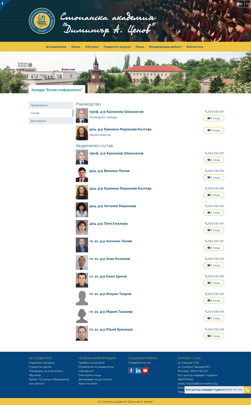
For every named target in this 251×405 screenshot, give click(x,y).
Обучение (92, 46)
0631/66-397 (214, 111)
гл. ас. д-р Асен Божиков (109, 259)
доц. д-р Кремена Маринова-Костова (120, 129)
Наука (140, 46)
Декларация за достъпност (95, 379)
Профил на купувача (91, 362)
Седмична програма (42, 362)
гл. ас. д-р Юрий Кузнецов (111, 329)
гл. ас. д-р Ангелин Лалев (110, 241)
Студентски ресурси (117, 46)
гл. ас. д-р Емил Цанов (108, 276)
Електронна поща (89, 375)
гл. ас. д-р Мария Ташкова (111, 311)
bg (241, 3)
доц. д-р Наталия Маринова (112, 206)
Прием (75, 46)
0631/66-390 (214, 188)
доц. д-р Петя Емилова (108, 223)
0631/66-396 (214, 293)
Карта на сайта (87, 383)
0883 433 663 (214, 389)
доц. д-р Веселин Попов (109, 171)
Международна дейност (165, 46)
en (247, 3)
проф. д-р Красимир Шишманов (116, 111)
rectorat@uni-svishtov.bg (201, 383)
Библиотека (195, 46)
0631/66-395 (214, 311)
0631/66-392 (214, 205)
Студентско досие (40, 366)
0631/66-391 (214, 223)
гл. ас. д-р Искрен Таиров (110, 294)
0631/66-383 (214, 258)
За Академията (56, 46)
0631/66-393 (214, 170)
